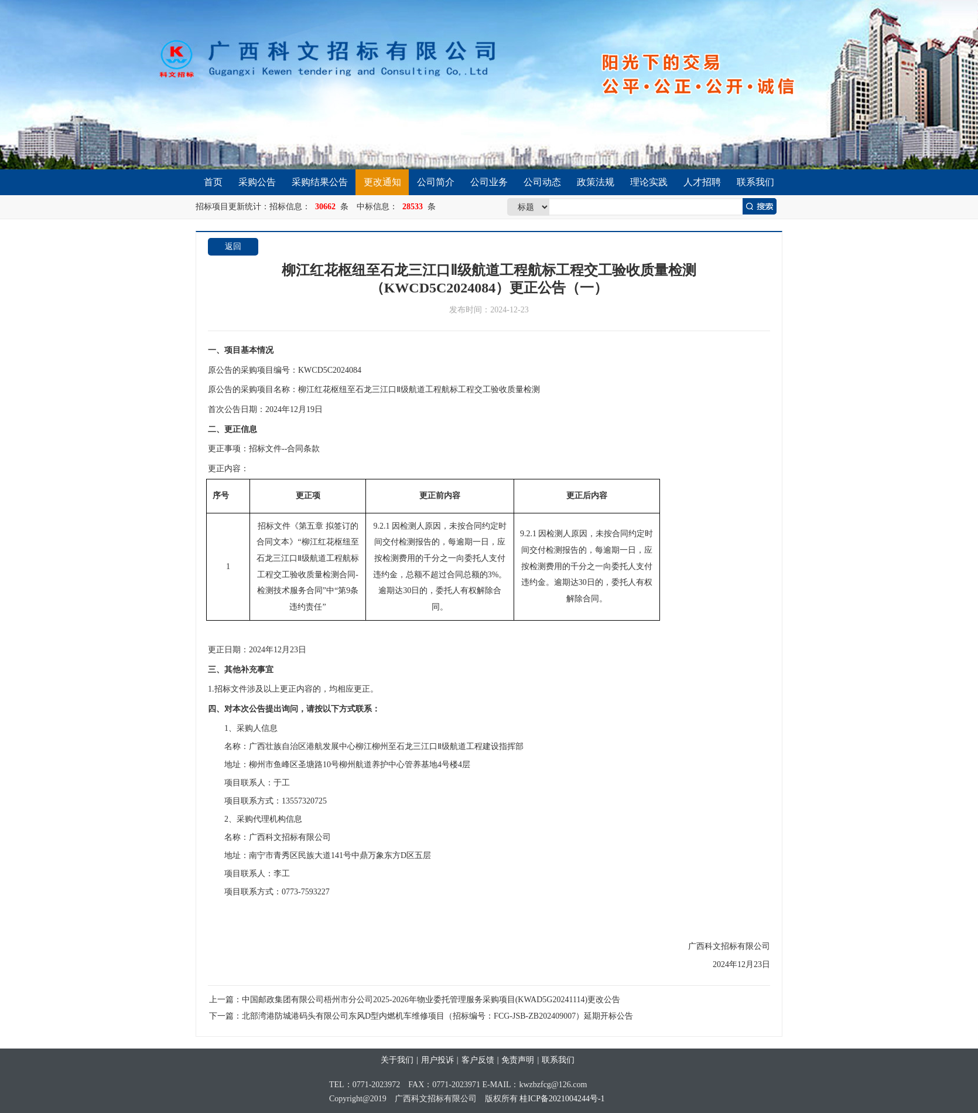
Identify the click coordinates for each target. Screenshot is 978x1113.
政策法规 (595, 182)
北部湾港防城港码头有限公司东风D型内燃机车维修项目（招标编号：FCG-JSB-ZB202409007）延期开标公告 (437, 1016)
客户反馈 (477, 1060)
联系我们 (755, 182)
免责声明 (517, 1060)
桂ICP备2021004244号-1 (561, 1098)
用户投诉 (437, 1060)
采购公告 (257, 182)
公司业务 (489, 182)
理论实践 (649, 182)
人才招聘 (702, 182)
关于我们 (397, 1060)
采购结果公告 (320, 182)
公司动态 (542, 182)
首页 (213, 182)
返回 (233, 246)
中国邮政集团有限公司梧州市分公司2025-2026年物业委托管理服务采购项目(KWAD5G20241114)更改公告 (431, 999)
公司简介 (435, 182)
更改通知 (382, 182)
